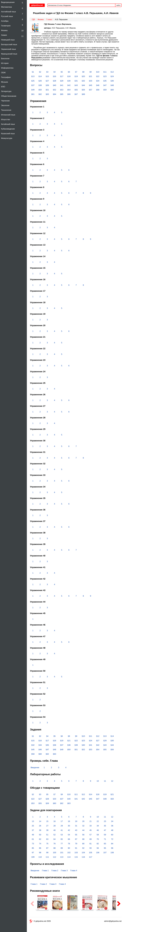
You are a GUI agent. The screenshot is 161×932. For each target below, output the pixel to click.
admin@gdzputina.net (113, 921)
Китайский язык (8, 124)
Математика (6, 7)
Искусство (5, 119)
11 (22, 36)
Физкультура (6, 138)
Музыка (4, 82)
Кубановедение (8, 129)
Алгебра (4, 21)
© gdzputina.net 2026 (40, 921)
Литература (6, 91)
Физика (4, 30)
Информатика (7, 68)
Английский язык (8, 12)
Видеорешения (8, 2)
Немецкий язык (8, 40)
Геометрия (6, 26)
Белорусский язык (9, 44)
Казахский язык (8, 133)
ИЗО (3, 87)
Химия (4, 35)
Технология (6, 110)
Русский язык (7, 16)
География (6, 77)
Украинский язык (8, 49)
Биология (5, 58)
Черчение (5, 101)
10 (22, 31)
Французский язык (9, 54)
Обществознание (8, 96)
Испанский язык (8, 115)
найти (118, 5)
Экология (5, 105)
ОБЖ (3, 73)
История (4, 63)
